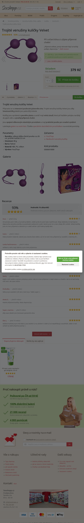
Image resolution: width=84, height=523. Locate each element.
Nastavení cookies (68, 264)
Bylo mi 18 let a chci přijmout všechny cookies (68, 259)
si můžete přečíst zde (28, 269)
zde (43, 263)
